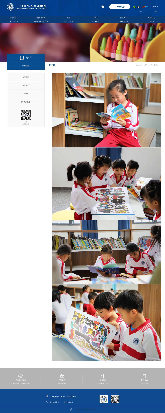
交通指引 (26, 93)
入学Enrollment (68, 19)
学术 (28, 57)
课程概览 (25, 66)
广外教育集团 (25, 102)
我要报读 (26, 77)
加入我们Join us (151, 19)
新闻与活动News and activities (41, 19)
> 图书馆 (155, 65)
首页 (145, 65)
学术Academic (96, 19)
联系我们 (155, 7)
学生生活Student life (123, 19)
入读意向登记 (25, 85)
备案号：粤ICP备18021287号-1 (86, 409)
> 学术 (149, 65)
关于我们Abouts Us (14, 19)
